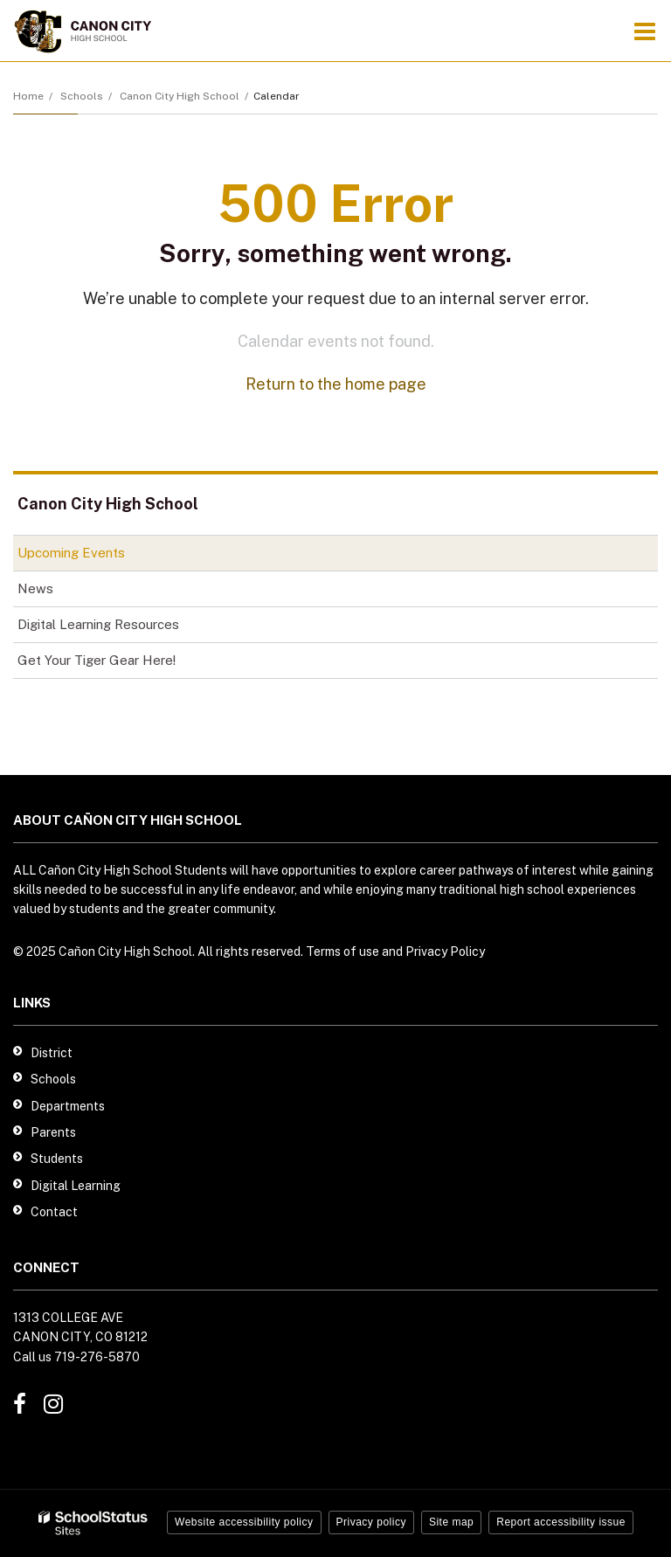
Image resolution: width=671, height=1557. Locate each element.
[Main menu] (645, 30)
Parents (53, 1132)
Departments (68, 1106)
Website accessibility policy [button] (244, 1522)
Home (28, 96)
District (52, 1053)
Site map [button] (451, 1522)
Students (57, 1159)
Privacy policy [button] (371, 1522)
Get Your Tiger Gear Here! (121, 663)
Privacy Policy (445, 951)
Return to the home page (336, 384)
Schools (81, 96)
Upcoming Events (71, 552)
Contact (54, 1212)
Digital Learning (76, 1186)
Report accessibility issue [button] (561, 1522)
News (35, 588)
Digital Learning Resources (98, 624)
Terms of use (342, 951)
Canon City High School (179, 96)
